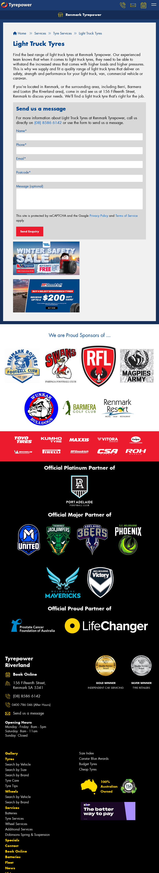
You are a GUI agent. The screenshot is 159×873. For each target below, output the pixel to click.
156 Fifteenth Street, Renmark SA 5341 (29, 647)
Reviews (12, 841)
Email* (21, 158)
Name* (21, 131)
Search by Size (15, 731)
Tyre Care (12, 742)
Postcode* (23, 172)
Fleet (9, 824)
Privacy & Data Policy (29, 866)
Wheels (11, 753)
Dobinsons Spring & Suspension (27, 796)
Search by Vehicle (18, 726)
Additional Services (19, 791)
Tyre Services (14, 780)
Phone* (21, 145)
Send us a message (28, 675)
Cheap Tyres (87, 731)
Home (19, 33)
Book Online (16, 813)
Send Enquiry (29, 231)
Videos (11, 835)
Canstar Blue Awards (93, 720)
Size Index (86, 715)
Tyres (9, 720)
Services (12, 769)
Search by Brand (17, 737)
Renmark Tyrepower (79, 14)
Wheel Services (16, 786)
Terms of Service (127, 216)
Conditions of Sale (55, 866)
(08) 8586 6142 (48, 122)
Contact (11, 807)
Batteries (11, 775)
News (10, 830)
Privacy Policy (99, 216)
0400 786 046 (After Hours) (31, 667)
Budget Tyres (88, 726)
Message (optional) (29, 186)
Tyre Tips (11, 748)
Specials (12, 802)
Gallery (11, 715)
